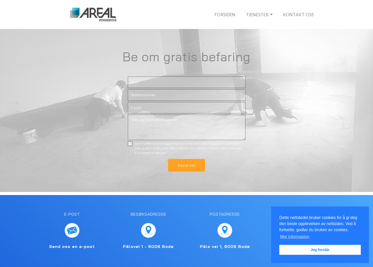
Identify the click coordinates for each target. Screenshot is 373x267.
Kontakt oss (298, 14)
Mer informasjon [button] (294, 236)
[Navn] (186, 82)
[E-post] (186, 107)
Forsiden (225, 14)
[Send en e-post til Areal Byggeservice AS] (72, 230)
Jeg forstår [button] (320, 250)
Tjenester (259, 14)
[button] (186, 165)
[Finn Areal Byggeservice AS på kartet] (148, 230)
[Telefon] (186, 95)
